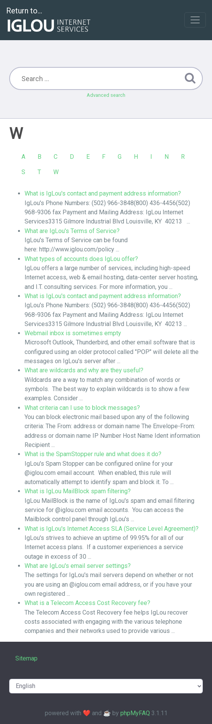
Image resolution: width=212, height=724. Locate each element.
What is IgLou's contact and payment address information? (103, 193)
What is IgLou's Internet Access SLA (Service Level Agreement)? (112, 528)
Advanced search (106, 95)
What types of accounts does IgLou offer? (81, 259)
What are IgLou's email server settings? (78, 565)
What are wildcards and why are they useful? (84, 370)
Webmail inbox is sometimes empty (73, 333)
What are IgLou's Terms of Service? (72, 231)
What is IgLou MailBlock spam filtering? (78, 491)
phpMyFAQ (135, 713)
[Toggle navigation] (195, 20)
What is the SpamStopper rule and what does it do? (93, 454)
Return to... (49, 20)
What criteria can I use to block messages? (82, 407)
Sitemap (26, 658)
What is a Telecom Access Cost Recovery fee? (87, 603)
